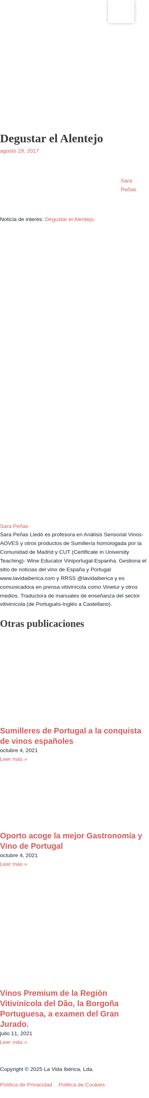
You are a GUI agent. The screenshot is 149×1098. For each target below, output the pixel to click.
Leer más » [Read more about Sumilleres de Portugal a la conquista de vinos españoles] (13, 759)
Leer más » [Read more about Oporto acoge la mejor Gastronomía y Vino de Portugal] (13, 864)
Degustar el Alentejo (69, 219)
